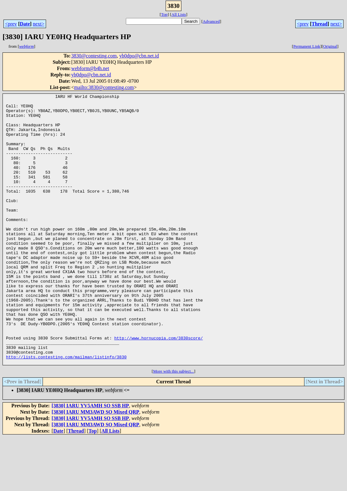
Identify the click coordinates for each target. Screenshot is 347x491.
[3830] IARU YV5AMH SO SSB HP (90, 459)
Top (164, 14)
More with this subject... (173, 425)
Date (25, 24)
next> (38, 24)
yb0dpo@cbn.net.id (139, 55)
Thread (319, 24)
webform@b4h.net (90, 68)
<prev (11, 24)
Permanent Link (307, 46)
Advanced (211, 21)
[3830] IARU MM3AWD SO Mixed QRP (95, 466)
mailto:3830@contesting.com (104, 87)
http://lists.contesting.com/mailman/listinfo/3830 (66, 410)
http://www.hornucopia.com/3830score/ (158, 387)
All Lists (178, 14)
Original (330, 46)
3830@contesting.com (94, 55)
